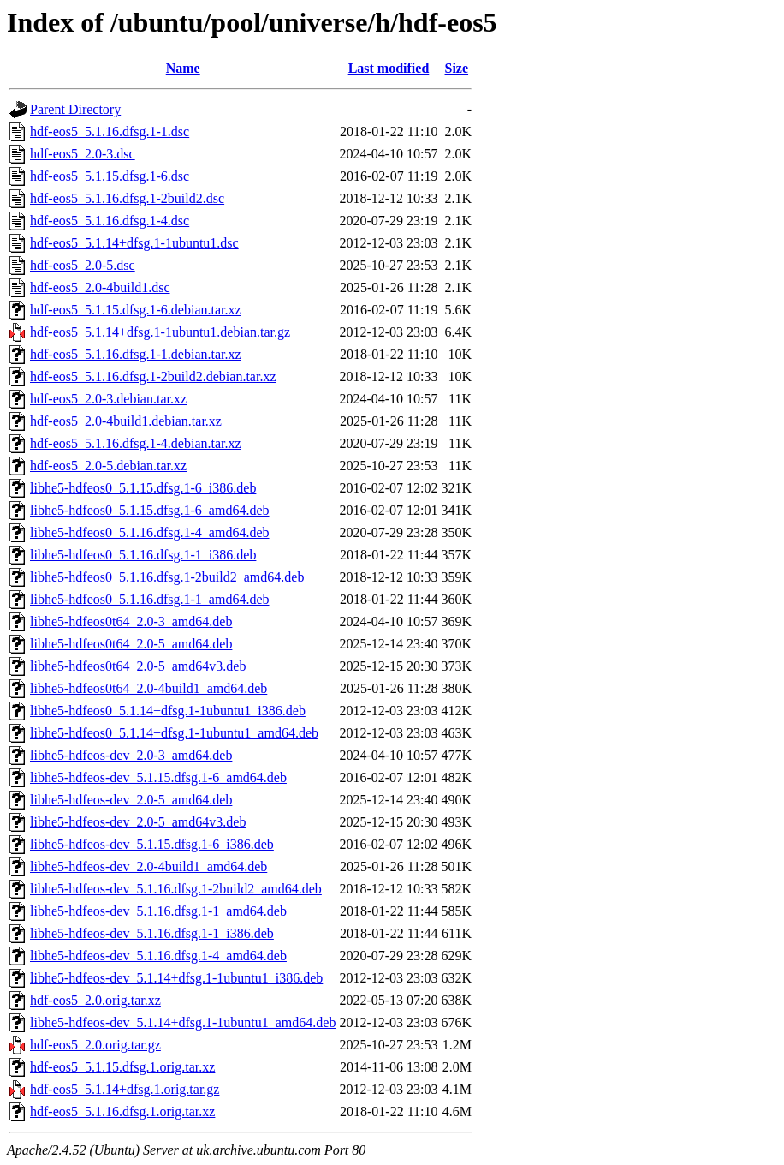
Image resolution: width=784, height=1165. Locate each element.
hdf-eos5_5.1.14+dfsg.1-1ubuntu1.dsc (134, 243)
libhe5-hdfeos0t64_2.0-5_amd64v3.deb (138, 666)
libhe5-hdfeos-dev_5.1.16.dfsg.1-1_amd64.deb (158, 911)
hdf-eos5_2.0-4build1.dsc (100, 287)
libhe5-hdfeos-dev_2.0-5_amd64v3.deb (138, 822)
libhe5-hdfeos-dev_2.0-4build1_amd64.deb (148, 866)
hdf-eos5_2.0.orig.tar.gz (95, 1044)
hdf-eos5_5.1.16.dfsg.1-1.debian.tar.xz (135, 354)
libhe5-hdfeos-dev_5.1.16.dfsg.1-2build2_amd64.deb (176, 888)
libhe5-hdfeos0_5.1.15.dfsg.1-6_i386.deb (143, 488)
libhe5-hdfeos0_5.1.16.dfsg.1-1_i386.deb (143, 554)
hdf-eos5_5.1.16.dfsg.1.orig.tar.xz (122, 1111)
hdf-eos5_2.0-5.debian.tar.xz (108, 465)
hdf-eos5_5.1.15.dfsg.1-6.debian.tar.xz (135, 309)
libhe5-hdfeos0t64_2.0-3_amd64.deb (131, 621)
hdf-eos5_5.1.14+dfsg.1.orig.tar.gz (124, 1089)
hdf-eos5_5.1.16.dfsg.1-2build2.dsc (127, 198)
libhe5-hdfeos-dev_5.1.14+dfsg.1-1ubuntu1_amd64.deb (183, 1022)
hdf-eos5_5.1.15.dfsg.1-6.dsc (109, 176)
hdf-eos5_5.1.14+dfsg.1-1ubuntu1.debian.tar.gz (160, 332)
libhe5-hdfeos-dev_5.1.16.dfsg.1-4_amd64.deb (158, 955)
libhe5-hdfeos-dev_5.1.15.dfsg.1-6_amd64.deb (158, 777)
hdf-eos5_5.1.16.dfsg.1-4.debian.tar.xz (135, 443)
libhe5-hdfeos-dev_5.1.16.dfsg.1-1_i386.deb (152, 933)
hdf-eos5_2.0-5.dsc (82, 265)
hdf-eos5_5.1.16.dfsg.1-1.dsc (109, 131)
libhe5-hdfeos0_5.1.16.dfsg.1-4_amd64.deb (150, 532)
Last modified (389, 68)
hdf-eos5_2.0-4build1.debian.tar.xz (126, 421)
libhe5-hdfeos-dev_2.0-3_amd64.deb (131, 755)
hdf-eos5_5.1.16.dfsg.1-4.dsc (109, 220)
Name (183, 68)
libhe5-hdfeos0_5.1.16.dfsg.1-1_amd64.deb (150, 599)
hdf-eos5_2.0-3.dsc (82, 153)
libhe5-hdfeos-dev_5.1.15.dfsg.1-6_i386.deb (152, 844)
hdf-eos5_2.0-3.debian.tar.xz (108, 398)
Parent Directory (75, 109)
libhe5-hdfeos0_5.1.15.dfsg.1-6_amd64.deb (150, 510)
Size (457, 68)
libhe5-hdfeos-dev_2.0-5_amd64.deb (131, 799)
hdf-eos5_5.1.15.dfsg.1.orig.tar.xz (122, 1067)
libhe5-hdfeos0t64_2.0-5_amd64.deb (131, 643)
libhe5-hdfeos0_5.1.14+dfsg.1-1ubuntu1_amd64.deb (174, 733)
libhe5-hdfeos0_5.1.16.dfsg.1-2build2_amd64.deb (167, 577)
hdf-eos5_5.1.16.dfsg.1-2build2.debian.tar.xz (153, 376)
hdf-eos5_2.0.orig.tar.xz (95, 1000)
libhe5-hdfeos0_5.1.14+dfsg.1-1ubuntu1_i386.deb (168, 710)
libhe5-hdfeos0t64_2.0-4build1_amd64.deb (148, 688)
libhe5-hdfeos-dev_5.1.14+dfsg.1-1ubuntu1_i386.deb (176, 978)
